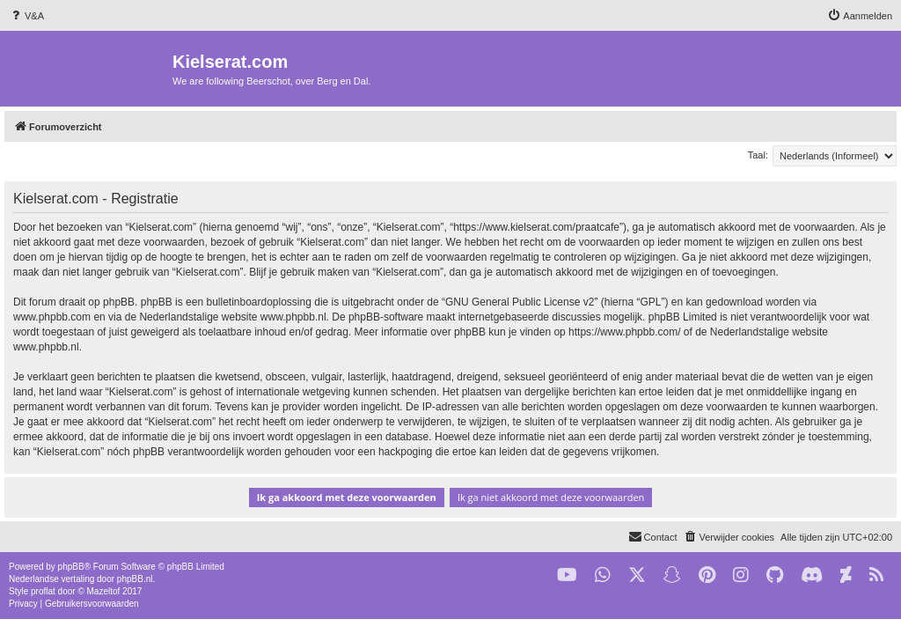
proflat (43, 591)
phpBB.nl (135, 579)
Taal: (758, 155)
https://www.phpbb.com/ (624, 332)
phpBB (71, 566)
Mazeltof (104, 591)
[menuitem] (26, 15)
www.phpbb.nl (293, 317)
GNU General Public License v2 (519, 302)
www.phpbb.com (52, 317)
